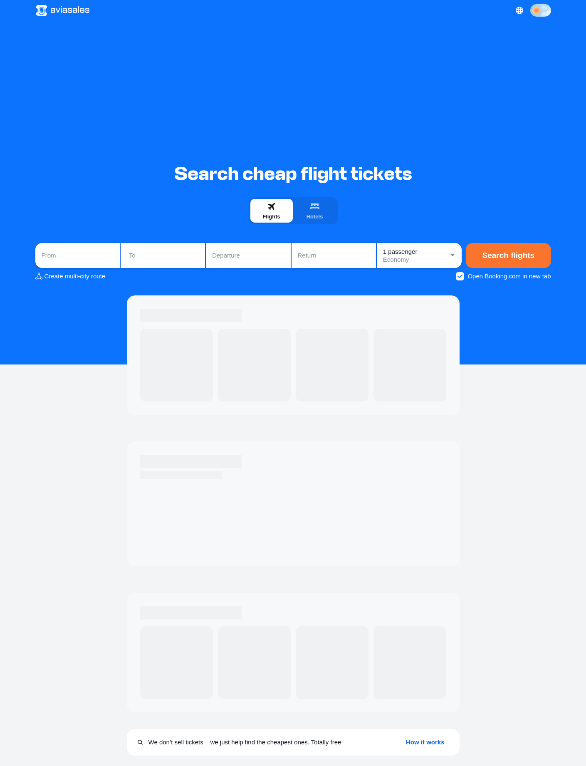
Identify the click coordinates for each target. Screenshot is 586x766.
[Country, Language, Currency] (519, 10)
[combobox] (77, 255)
